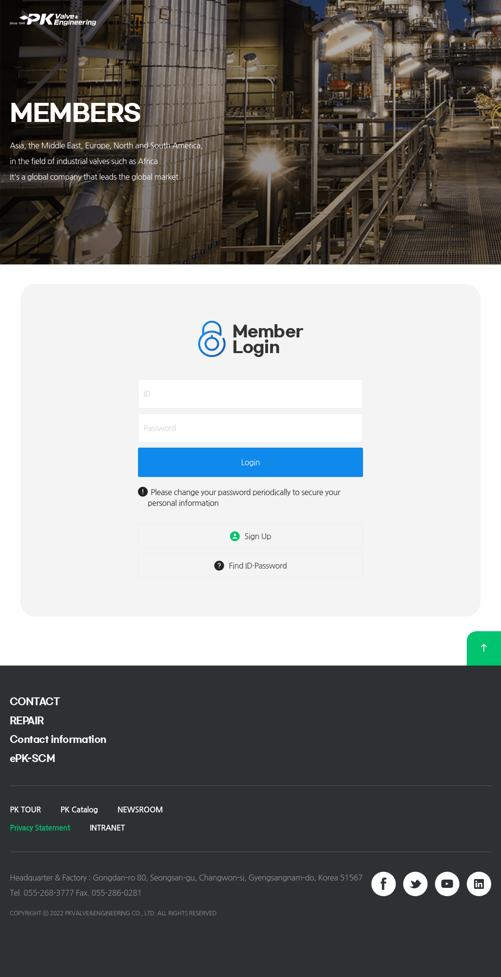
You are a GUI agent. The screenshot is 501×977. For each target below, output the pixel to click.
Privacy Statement (40, 828)
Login (250, 462)
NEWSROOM (140, 809)
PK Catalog (79, 809)
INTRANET (107, 828)
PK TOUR (25, 809)
